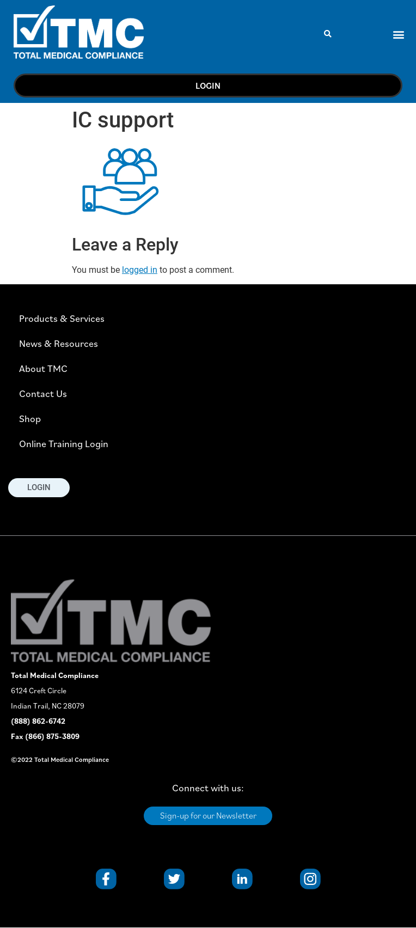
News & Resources (58, 343)
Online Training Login (63, 443)
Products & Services (62, 318)
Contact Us (43, 393)
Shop (30, 418)
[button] (328, 34)
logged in (139, 270)
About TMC (43, 368)
